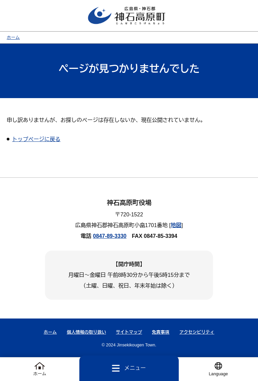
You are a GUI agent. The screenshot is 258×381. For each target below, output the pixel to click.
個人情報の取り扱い (86, 332)
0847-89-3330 (110, 236)
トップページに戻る (36, 139)
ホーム (13, 37)
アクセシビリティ (196, 332)
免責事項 (160, 332)
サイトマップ (129, 332)
